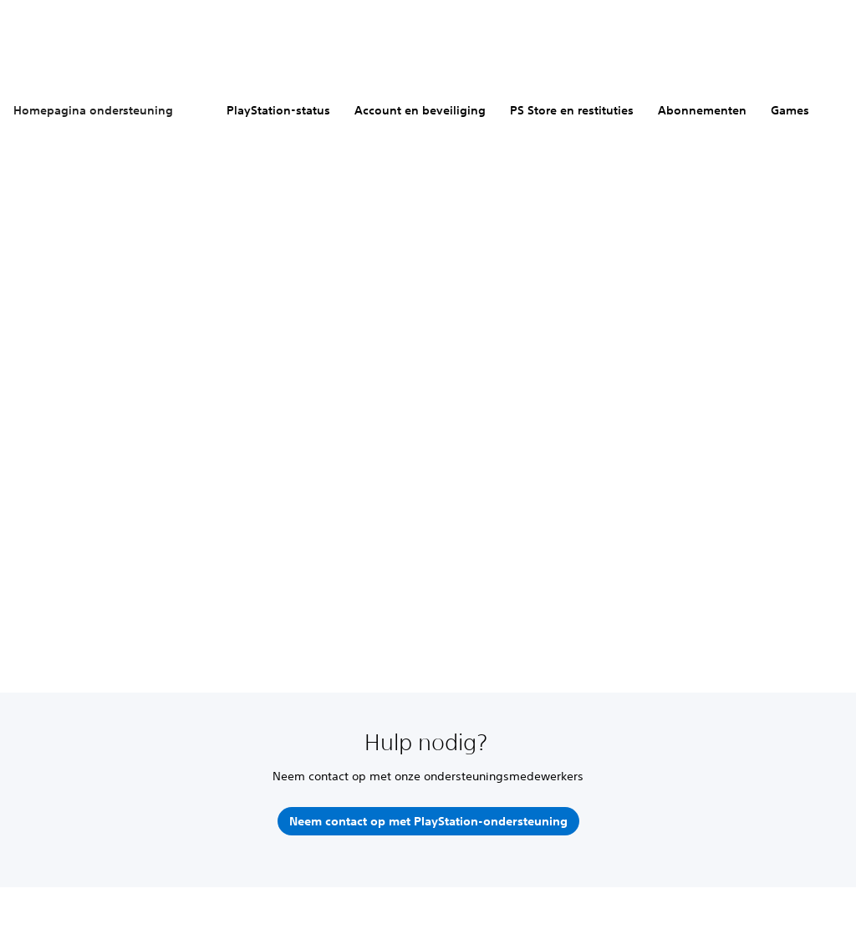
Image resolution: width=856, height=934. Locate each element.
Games (790, 110)
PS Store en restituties (572, 110)
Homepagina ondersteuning (93, 110)
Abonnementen (702, 110)
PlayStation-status (278, 110)
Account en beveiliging (420, 110)
